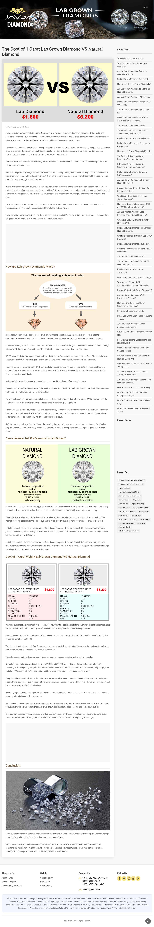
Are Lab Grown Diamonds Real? (131, 126)
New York (23, 898)
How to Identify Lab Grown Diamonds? (134, 84)
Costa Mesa (91, 898)
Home (145, 7)
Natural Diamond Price (140, 507)
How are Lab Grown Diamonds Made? (133, 151)
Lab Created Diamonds (127, 511)
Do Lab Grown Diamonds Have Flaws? (134, 244)
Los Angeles (41, 898)
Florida (9, 898)
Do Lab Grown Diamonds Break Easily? (134, 277)
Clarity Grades (143, 511)
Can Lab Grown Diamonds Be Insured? (134, 138)
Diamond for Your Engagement (130, 496)
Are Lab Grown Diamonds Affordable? (133, 97)
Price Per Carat (124, 507)
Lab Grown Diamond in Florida (130, 311)
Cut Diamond (145, 519)
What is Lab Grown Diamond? (130, 58)
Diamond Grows (124, 500)
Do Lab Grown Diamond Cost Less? (132, 79)
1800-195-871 (89, 884)
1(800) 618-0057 (90, 878)
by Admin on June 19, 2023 (17, 127)
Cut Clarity (141, 523)
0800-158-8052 (89, 881)
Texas (16, 898)
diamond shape (124, 488)
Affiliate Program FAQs (11, 885)
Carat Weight (123, 515)
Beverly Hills (52, 898)
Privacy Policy (46, 885)
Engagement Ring (137, 504)
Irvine (73, 898)
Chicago (32, 898)
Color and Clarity (125, 527)
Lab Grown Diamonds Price (129, 531)
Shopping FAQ (46, 878)
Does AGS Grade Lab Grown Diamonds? (134, 290)
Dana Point (101, 898)
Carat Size (134, 519)
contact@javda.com (91, 890)
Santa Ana (81, 898)
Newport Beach (64, 898)
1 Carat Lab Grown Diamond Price (131, 484)
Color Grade (123, 519)
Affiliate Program (9, 882)
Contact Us (45, 882)
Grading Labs (136, 515)
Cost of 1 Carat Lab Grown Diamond (132, 480)
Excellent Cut (123, 504)
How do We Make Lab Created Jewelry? (134, 388)
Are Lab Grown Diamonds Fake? (131, 257)
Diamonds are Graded (127, 523)
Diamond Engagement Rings (129, 492)
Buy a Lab (136, 500)
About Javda (7, 878)
